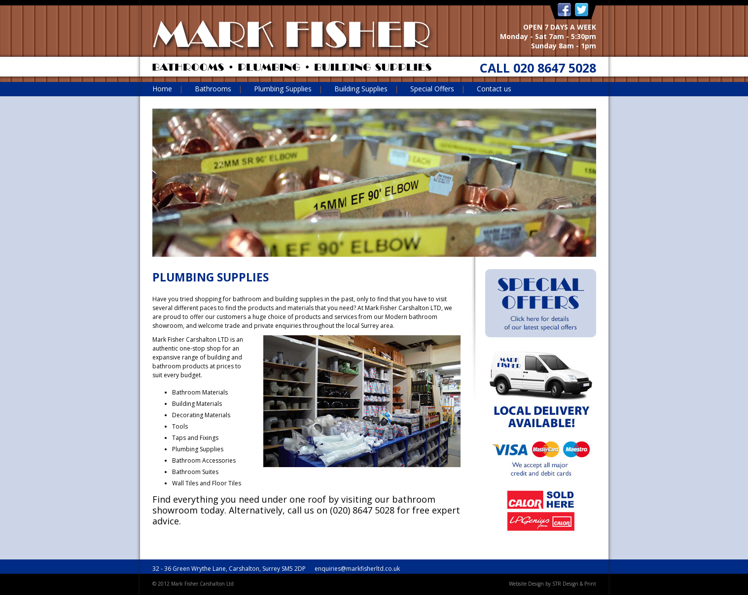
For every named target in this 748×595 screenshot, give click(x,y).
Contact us (494, 88)
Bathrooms (213, 88)
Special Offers (432, 88)
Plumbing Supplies (283, 88)
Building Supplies (361, 88)
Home (162, 88)
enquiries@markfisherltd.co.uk (357, 568)
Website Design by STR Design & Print (552, 583)
